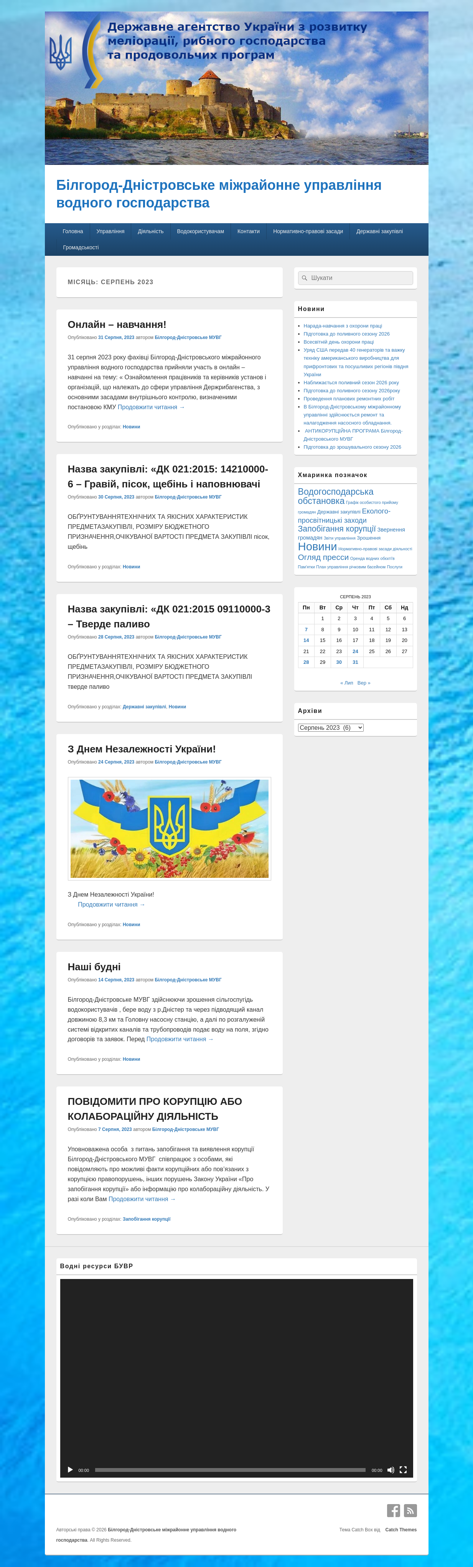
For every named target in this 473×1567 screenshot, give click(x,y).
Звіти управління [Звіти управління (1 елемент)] (340, 538)
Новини (131, 427)
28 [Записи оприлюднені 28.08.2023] (306, 662)
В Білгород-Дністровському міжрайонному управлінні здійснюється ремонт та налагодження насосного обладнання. (352, 415)
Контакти (248, 231)
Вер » (364, 683)
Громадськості (81, 247)
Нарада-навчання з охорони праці (343, 326)
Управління (111, 231)
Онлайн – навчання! (117, 324)
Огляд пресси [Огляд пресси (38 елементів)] (323, 557)
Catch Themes (400, 1529)
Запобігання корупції (146, 1219)
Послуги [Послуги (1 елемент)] (394, 567)
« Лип (346, 683)
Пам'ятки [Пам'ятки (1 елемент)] (306, 567)
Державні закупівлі (379, 231)
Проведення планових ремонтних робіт (349, 399)
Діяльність (150, 231)
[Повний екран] (403, 1470)
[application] (236, 1378)
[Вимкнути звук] (391, 1470)
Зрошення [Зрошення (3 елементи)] (369, 538)
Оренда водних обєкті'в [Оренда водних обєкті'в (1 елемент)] (372, 558)
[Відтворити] (70, 1470)
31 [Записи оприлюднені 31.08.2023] (355, 662)
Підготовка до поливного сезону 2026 (347, 334)
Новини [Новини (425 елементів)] (317, 546)
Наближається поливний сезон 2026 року (351, 382)
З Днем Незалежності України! (142, 749)
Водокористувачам (200, 231)
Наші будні (94, 967)
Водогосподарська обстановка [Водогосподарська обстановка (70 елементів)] (336, 496)
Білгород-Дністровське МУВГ (188, 337)
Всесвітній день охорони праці (339, 342)
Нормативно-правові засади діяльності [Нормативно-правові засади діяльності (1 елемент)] (375, 548)
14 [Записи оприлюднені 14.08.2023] (306, 640)
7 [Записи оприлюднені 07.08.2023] (306, 629)
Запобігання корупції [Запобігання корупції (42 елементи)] (337, 528)
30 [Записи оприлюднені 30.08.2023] (339, 662)
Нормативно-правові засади (308, 231)
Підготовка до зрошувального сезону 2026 (353, 447)
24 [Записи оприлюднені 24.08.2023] (355, 651)
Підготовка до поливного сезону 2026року (352, 390)
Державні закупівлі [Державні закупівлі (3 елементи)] (339, 512)
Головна (73, 231)
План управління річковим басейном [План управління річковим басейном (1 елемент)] (351, 567)
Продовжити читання (151, 407)
